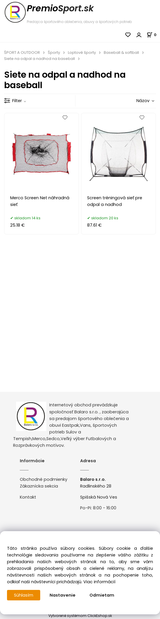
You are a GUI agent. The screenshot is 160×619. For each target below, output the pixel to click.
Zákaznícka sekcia (39, 486)
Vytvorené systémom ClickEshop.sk (80, 615)
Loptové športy (82, 52)
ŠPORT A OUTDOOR (22, 52)
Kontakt (28, 497)
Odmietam (101, 595)
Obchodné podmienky (43, 479)
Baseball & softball (121, 52)
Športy (54, 52)
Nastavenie (62, 595)
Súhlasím (23, 595)
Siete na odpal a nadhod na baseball (39, 58)
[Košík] (153, 35)
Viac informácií (99, 582)
